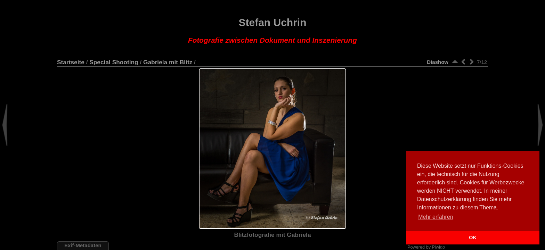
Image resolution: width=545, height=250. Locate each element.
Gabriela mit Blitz (167, 62)
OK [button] (473, 237)
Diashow (437, 62)
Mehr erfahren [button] (435, 217)
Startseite (70, 62)
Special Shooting (113, 62)
